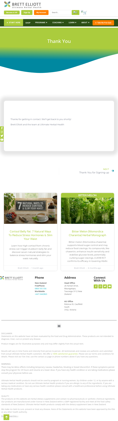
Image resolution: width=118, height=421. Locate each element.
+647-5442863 (41, 294)
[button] (59, 326)
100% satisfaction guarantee (65, 353)
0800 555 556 (40, 288)
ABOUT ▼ (85, 22)
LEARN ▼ (73, 22)
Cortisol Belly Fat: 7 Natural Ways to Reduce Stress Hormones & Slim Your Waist (30, 235)
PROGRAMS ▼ (41, 22)
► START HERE (13, 22)
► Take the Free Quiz (103, 23)
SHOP (27, 22)
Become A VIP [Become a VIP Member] (11, 12)
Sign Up (27, 12)
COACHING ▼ (58, 22)
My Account (41, 12)
